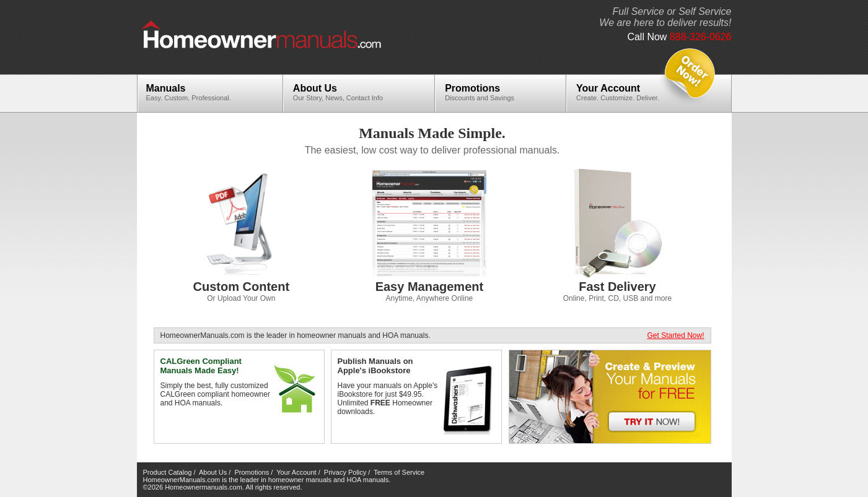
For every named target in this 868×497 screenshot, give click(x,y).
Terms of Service (399, 472)
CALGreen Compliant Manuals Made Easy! (201, 366)
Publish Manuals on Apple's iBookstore (375, 366)
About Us (342, 92)
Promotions (484, 92)
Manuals (193, 92)
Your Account (622, 92)
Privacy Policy (345, 472)
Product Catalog (167, 472)
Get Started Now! (675, 335)
